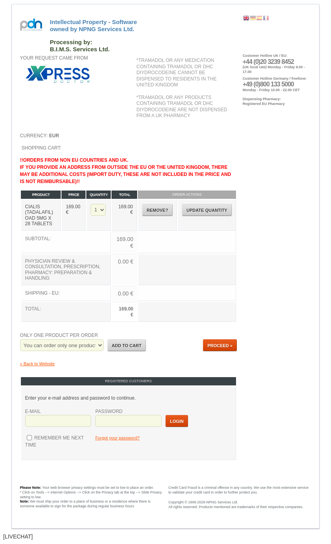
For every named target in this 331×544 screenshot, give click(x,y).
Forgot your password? (117, 438)
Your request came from (54, 58)
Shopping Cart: (128, 234)
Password (109, 411)
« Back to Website (37, 363)
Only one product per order (59, 335)
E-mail (33, 411)
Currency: (39, 135)
